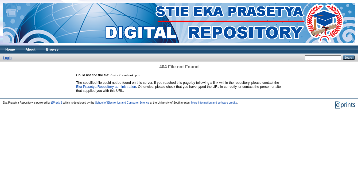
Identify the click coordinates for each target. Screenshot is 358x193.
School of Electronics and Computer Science (122, 102)
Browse (52, 49)
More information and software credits (214, 102)
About (31, 49)
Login (7, 58)
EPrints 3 (56, 102)
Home (10, 49)
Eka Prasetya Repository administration (106, 87)
